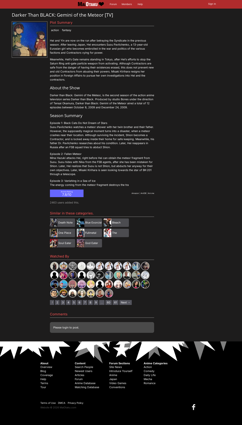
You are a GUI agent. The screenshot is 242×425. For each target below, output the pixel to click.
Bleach (116, 222)
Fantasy (66, 30)
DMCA (61, 402)
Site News (115, 367)
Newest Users (83, 371)
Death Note (65, 222)
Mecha (148, 379)
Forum (113, 4)
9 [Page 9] (96, 302)
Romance (149, 383)
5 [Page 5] (74, 302)
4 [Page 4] (68, 302)
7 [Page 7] (85, 302)
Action (55, 30)
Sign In (212, 4)
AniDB (143, 193)
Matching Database (87, 387)
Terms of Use (48, 402)
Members (127, 4)
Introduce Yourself (120, 371)
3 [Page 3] (63, 302)
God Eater (91, 243)
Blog (43, 371)
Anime (113, 375)
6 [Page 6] (79, 302)
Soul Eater (64, 243)
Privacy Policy (75, 402)
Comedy (149, 371)
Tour (43, 387)
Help (140, 4)
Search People (84, 367)
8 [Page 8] (90, 302)
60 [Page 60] (108, 302)
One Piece (64, 232)
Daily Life (150, 375)
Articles (79, 375)
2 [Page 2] (57, 302)
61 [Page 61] (115, 302)
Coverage (46, 375)
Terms (44, 383)
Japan (113, 379)
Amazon (135, 193)
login (65, 327)
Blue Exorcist (93, 222)
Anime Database (85, 383)
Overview (46, 367)
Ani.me (151, 193)
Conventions (117, 387)
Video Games (117, 383)
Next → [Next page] (125, 302)
